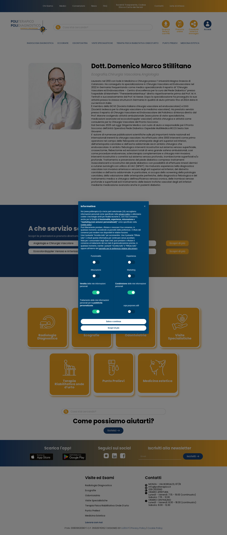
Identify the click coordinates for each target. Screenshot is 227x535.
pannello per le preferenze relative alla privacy (118, 248)
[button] (144, 206)
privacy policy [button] (124, 214)
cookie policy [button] (86, 225)
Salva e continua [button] (113, 321)
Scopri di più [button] (113, 328)
